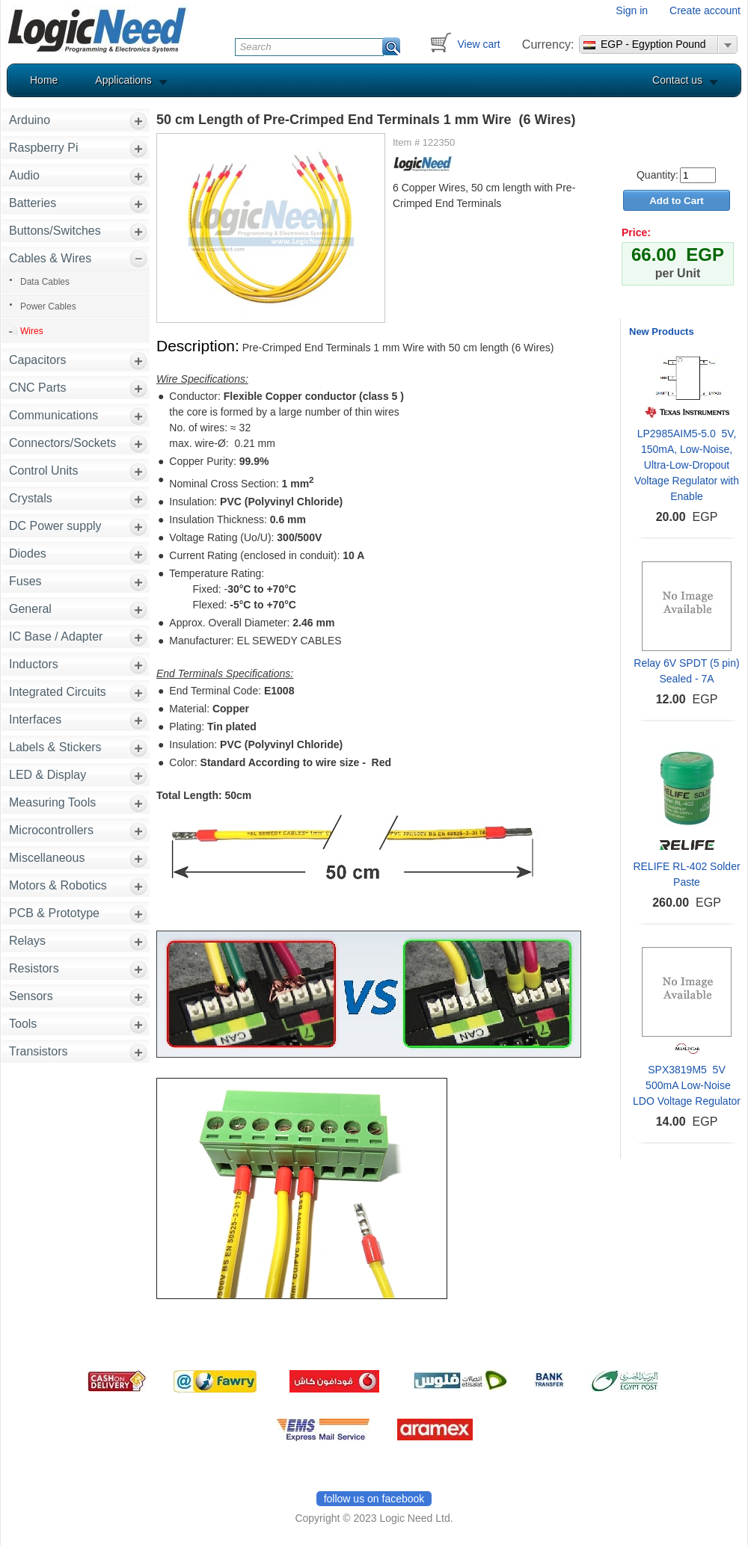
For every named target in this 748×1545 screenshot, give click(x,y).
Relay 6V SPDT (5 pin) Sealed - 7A (686, 671)
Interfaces (35, 719)
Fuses (25, 581)
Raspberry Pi (43, 147)
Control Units (43, 470)
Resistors (34, 968)
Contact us (677, 80)
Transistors (38, 1051)
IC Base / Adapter (55, 636)
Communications (53, 415)
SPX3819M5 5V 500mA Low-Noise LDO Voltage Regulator (687, 1085)
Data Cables (45, 282)
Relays (27, 940)
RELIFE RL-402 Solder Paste (686, 874)
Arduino (29, 120)
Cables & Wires (50, 258)
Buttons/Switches (55, 230)
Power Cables (48, 306)
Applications (123, 80)
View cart (478, 44)
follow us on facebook (374, 1499)
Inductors (33, 664)
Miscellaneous (47, 857)
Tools (23, 1023)
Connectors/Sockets (62, 443)
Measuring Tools (52, 802)
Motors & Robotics (58, 885)
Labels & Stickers (55, 747)
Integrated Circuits (57, 691)
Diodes (27, 553)
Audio (24, 175)
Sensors (31, 996)
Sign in (632, 10)
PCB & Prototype (54, 913)
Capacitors (37, 360)
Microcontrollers (51, 830)
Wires (31, 331)
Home (44, 80)
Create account (705, 10)
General (30, 608)
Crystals (30, 498)
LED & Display (47, 774)
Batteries (32, 203)
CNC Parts (37, 387)
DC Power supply (55, 525)
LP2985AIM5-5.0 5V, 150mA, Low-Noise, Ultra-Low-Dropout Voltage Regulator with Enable (686, 465)
